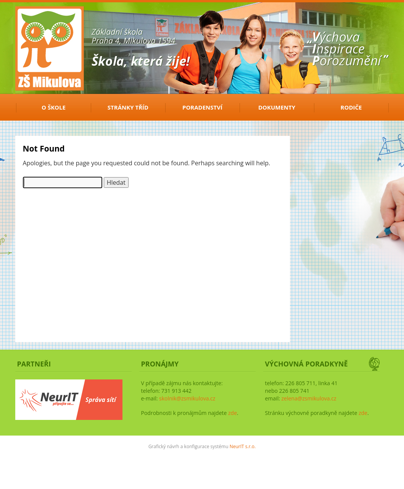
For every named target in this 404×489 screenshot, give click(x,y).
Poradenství (202, 107)
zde (232, 412)
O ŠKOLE (54, 107)
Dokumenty (276, 107)
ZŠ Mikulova (41, 20)
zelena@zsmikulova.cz (308, 398)
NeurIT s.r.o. (243, 446)
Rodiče (351, 107)
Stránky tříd (128, 107)
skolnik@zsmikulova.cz (187, 398)
